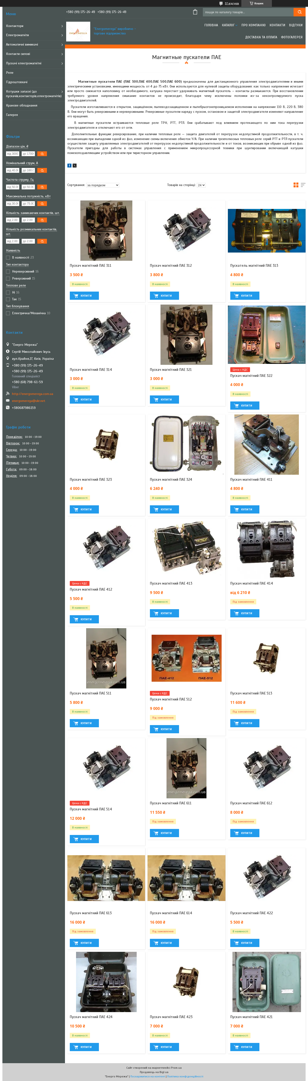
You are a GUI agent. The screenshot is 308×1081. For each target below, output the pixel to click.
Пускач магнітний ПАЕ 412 (91, 589)
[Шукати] (300, 12)
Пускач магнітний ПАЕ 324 (171, 479)
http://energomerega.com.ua (32, 394)
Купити (86, 295)
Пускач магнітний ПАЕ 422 (251, 913)
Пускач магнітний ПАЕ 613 (91, 913)
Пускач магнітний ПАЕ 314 (91, 369)
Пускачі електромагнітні (23, 63)
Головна (211, 25)
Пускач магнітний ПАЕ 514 (91, 809)
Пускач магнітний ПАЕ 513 (251, 693)
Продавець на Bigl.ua (154, 1072)
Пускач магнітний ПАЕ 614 (171, 913)
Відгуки (295, 25)
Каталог (228, 25)
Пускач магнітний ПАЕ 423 (171, 1017)
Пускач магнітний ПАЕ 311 (90, 265)
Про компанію (253, 25)
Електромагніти (17, 35)
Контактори (14, 26)
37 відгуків (232, 3)
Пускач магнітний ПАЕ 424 (91, 1017)
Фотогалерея (291, 37)
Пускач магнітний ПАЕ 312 (171, 265)
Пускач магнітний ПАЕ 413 (171, 583)
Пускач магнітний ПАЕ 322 (251, 376)
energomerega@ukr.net (28, 401)
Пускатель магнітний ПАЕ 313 (254, 265)
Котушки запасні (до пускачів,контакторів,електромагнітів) (34, 93)
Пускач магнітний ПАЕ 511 (90, 693)
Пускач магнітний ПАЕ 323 (91, 479)
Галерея (12, 115)
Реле (9, 73)
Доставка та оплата (261, 37)
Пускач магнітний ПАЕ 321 (171, 369)
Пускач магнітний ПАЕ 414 (251, 583)
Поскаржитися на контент (147, 1076)
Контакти (277, 25)
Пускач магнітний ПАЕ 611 (171, 803)
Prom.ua (176, 1067)
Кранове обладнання (21, 105)
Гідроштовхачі (16, 82)
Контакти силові (18, 54)
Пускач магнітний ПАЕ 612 (251, 803)
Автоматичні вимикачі (22, 44)
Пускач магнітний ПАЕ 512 (171, 699)
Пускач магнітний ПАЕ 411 (251, 479)
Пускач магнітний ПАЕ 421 (251, 1017)
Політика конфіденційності (185, 1076)
